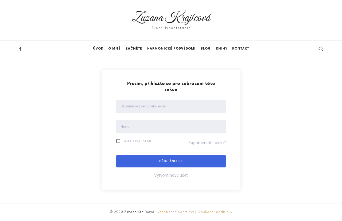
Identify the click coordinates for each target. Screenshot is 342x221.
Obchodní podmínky (214, 212)
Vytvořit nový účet (171, 175)
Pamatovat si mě (134, 141)
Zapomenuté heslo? (207, 142)
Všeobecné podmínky (176, 212)
